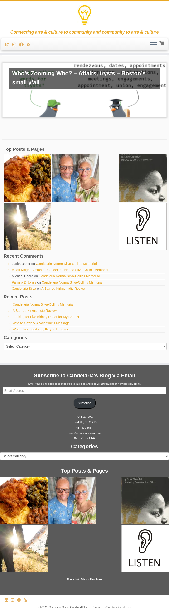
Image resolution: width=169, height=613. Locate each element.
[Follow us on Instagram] (15, 44)
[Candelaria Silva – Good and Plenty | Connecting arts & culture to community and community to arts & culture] (84, 15)
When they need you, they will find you (41, 329)
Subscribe (84, 403)
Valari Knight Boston (27, 270)
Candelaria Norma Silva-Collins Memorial (66, 264)
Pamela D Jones (24, 282)
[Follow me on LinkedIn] (8, 44)
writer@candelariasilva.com (84, 433)
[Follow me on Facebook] (23, 44)
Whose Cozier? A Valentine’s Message (41, 323)
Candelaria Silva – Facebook (84, 579)
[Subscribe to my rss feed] (30, 44)
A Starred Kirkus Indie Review (63, 288)
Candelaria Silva (24, 288)
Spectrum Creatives (118, 607)
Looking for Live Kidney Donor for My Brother (46, 317)
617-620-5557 (84, 427)
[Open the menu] (153, 44)
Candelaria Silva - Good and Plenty (69, 607)
